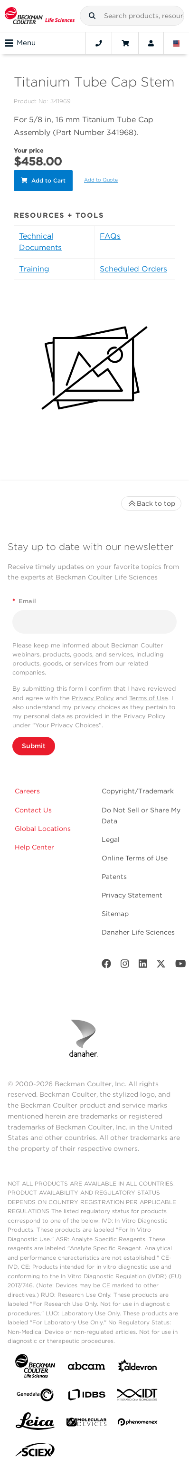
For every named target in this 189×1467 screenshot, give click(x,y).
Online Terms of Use (135, 858)
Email (24, 601)
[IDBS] (86, 1397)
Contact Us (33, 810)
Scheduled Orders (133, 268)
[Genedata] (35, 1397)
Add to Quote (101, 180)
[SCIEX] (35, 1452)
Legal (111, 839)
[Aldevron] (138, 1368)
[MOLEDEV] (86, 1424)
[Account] (151, 43)
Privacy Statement (132, 895)
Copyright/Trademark (138, 791)
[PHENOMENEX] (138, 1423)
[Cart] (125, 43)
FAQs (110, 236)
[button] (92, 15)
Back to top (151, 503)
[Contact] (99, 43)
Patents (114, 876)
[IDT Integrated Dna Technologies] (138, 1397)
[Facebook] (106, 965)
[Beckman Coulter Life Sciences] (40, 16)
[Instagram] (125, 965)
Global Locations (43, 828)
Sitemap (115, 913)
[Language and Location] (176, 43)
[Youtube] (180, 965)
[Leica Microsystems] (35, 1424)
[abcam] (86, 1368)
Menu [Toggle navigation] (20, 43)
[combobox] (132, 15)
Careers (27, 791)
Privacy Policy (93, 698)
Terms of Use (148, 698)
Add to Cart (43, 180)
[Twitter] (161, 965)
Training (34, 268)
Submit (34, 746)
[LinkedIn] (143, 965)
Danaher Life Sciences (138, 932)
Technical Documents (40, 242)
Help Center (34, 847)
